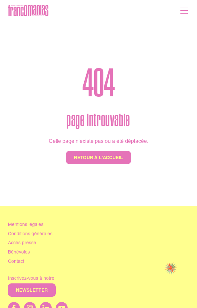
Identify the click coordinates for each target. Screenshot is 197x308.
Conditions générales (30, 234)
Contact (16, 261)
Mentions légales (25, 225)
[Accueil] (28, 10)
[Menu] (184, 10)
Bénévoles (19, 252)
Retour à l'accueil (98, 158)
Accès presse (22, 243)
